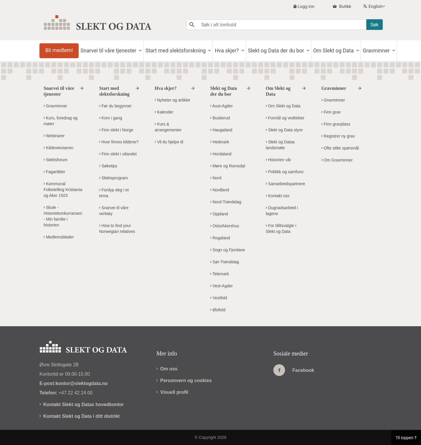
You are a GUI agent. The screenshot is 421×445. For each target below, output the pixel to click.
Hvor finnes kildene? (119, 142)
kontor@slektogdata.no (82, 383)
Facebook (293, 370)
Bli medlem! (61, 50)
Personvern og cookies (184, 380)
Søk (374, 25)
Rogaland (220, 238)
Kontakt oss (277, 195)
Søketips (108, 166)
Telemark (219, 274)
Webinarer (54, 135)
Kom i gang (110, 118)
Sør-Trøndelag (224, 262)
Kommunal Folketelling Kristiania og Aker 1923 (63, 189)
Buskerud (220, 118)
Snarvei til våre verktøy (113, 210)
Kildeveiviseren (58, 147)
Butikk (344, 6)
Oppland (219, 214)
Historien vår (278, 159)
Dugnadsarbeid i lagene (282, 210)
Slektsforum (56, 159)
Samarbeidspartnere (285, 183)
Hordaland (221, 154)
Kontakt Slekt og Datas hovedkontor (81, 404)
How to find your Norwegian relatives (117, 228)
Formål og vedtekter (285, 118)
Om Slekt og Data (354, 50)
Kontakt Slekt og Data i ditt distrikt (79, 416)
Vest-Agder (221, 286)
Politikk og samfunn (284, 171)
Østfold (217, 309)
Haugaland (221, 130)
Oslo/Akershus (224, 226)
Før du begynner (115, 106)
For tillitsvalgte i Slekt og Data (281, 228)
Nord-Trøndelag (225, 202)
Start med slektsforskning (187, 50)
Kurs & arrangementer (168, 127)
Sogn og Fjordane (227, 250)
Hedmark (219, 142)
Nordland (219, 190)
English (375, 6)
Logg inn (306, 6)
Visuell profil (172, 392)
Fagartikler (54, 171)
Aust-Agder (221, 106)
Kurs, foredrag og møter (60, 121)
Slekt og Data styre (284, 130)
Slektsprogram (113, 178)
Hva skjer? (241, 50)
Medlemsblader (59, 237)
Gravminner (55, 106)
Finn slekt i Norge (116, 130)
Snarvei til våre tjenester (116, 50)
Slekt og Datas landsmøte (280, 145)
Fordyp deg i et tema (114, 193)
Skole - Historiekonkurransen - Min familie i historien (63, 216)
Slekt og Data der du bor (293, 50)
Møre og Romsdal (227, 166)
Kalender (164, 112)
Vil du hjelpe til (169, 142)
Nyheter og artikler (172, 100)
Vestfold (218, 297)
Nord (215, 178)
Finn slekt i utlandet (118, 154)
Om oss (166, 368)
